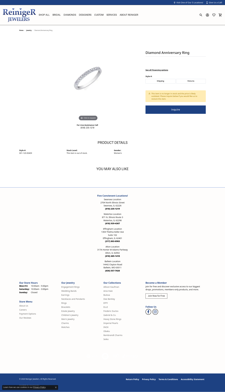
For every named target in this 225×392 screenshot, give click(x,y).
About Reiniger (129, 15)
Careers (23, 309)
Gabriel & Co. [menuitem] (109, 315)
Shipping (160, 81)
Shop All (44, 15)
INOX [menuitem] (105, 327)
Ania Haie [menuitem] (108, 291)
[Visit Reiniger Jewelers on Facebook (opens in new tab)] (148, 312)
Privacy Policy (149, 379)
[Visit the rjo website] (116, 356)
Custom (99, 15)
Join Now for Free (156, 296)
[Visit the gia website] (92, 356)
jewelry (29, 30)
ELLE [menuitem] (105, 307)
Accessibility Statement (192, 379)
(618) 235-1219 (87, 128)
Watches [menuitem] (65, 327)
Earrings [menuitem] (65, 295)
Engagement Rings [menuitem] (70, 287)
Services (111, 15)
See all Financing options (157, 70)
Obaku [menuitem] (106, 331)
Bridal (57, 15)
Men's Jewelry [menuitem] (67, 319)
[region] (88, 78)
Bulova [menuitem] (106, 295)
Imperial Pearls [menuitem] (110, 323)
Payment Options (27, 313)
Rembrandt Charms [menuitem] (112, 335)
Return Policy (132, 379)
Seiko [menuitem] (106, 339)
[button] (188, 2)
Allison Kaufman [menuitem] (111, 287)
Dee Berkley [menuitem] (109, 299)
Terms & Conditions (168, 379)
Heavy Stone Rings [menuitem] (112, 319)
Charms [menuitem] (65, 323)
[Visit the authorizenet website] (105, 356)
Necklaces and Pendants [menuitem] (73, 299)
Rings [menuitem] (64, 303)
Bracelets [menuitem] (65, 307)
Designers (85, 15)
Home (21, 30)
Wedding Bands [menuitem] (68, 291)
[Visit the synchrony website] (130, 356)
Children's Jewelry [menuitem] (69, 315)
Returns (191, 81)
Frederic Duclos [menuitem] (110, 311)
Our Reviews (25, 317)
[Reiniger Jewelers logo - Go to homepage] (19, 15)
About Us (23, 305)
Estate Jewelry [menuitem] (68, 311)
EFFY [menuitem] (105, 303)
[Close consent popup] (56, 387)
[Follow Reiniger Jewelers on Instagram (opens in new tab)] (155, 312)
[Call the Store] (112, 208)
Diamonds (70, 15)
